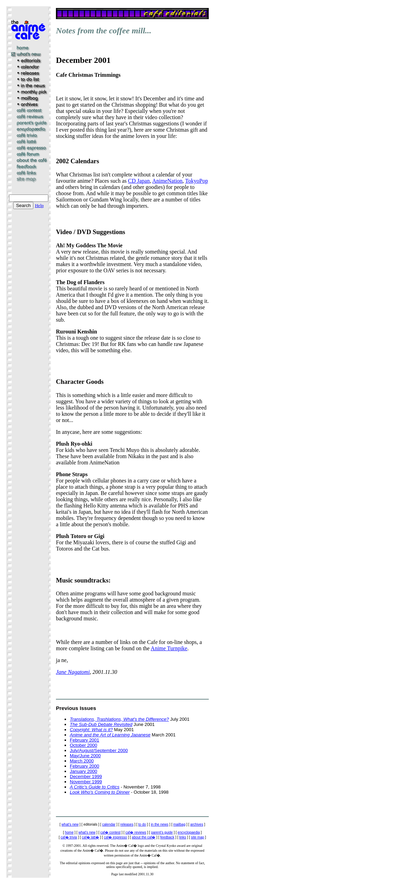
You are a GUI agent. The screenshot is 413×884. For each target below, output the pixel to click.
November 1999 (86, 781)
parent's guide (162, 832)
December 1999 (86, 776)
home (69, 832)
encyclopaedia (188, 832)
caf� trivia (68, 837)
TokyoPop (196, 181)
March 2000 (82, 760)
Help (39, 205)
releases (126, 824)
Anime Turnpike (169, 648)
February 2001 (84, 740)
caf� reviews (135, 832)
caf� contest (110, 832)
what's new (70, 824)
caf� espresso (115, 837)
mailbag (179, 824)
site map (197, 837)
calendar (108, 824)
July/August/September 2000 (99, 750)
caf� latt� (90, 837)
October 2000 (83, 745)
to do (142, 824)
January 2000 (83, 771)
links (182, 837)
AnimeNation (167, 181)
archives (196, 824)
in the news (159, 824)
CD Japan (139, 181)
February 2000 (84, 766)
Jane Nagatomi (73, 672)
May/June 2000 (85, 755)
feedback (167, 837)
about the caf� (144, 837)
